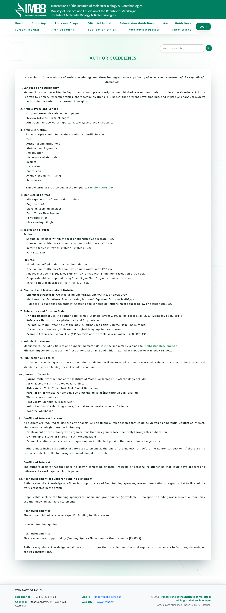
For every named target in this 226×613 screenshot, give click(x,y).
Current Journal (27, 29)
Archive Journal (63, 29)
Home (19, 23)
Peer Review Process (144, 29)
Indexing (39, 23)
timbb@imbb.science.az (160, 346)
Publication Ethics (102, 29)
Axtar (209, 48)
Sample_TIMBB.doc (101, 187)
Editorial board (99, 23)
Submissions (182, 29)
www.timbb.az (105, 602)
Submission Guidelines (137, 23)
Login (203, 26)
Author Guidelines (177, 23)
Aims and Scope (67, 23)
